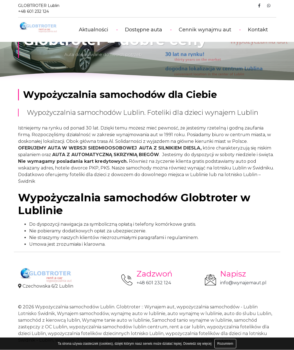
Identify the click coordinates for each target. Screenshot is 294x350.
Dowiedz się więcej (197, 344)
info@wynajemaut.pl (243, 282)
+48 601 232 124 (154, 282)
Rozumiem (225, 344)
